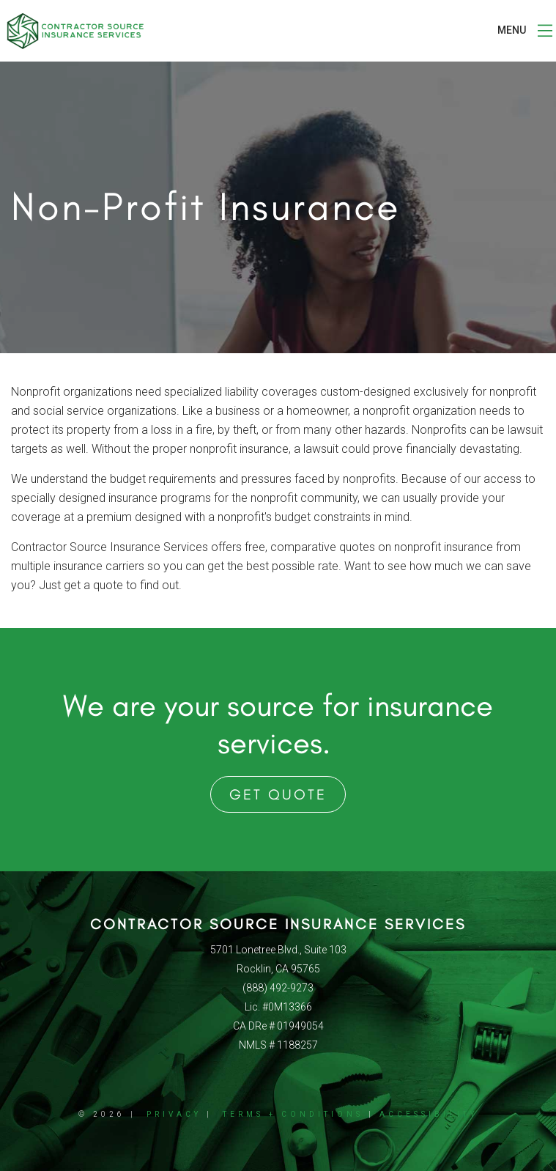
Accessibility (428, 1114)
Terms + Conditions (293, 1114)
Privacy (174, 1114)
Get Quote (278, 794)
